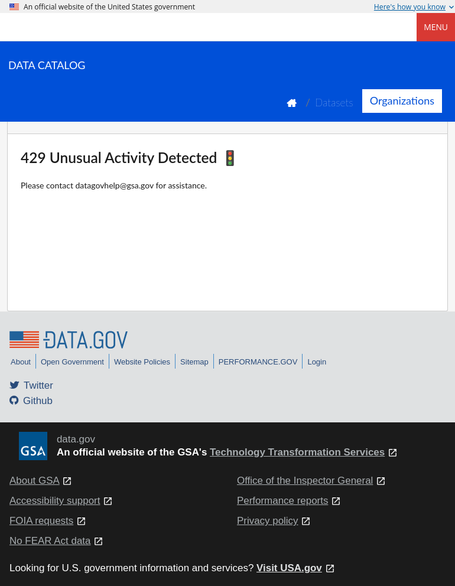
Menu (436, 26)
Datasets (334, 102)
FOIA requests (41, 520)
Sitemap (194, 361)
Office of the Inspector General (305, 480)
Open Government (72, 361)
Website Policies (142, 361)
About (21, 361)
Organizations (402, 100)
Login (316, 361)
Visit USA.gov (289, 568)
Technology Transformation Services (297, 452)
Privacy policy (267, 520)
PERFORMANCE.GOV (258, 361)
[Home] (68, 27)
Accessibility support (54, 500)
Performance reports (282, 500)
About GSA (34, 480)
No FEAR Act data (49, 540)
